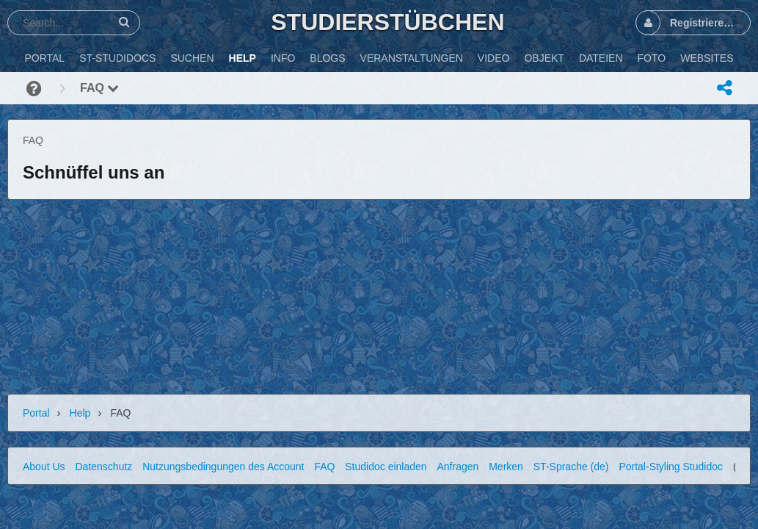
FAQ (99, 88)
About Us (44, 466)
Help (80, 413)
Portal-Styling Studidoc (671, 466)
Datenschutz (103, 466)
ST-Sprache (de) (571, 466)
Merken (506, 466)
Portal (36, 413)
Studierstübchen (387, 22)
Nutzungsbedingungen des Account (223, 466)
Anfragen (457, 466)
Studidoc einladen (385, 466)
